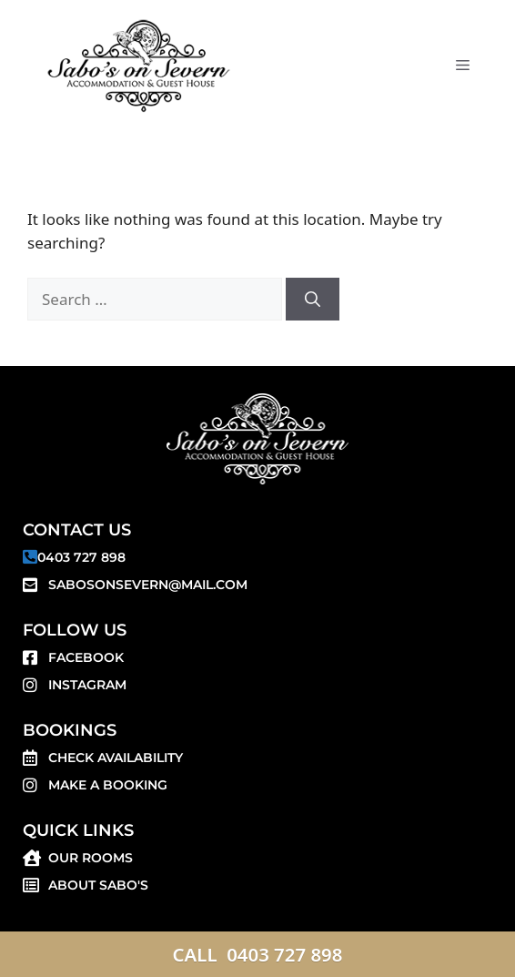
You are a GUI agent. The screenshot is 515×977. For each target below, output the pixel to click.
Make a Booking (107, 785)
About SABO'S (98, 885)
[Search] (312, 299)
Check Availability (115, 757)
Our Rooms (90, 858)
